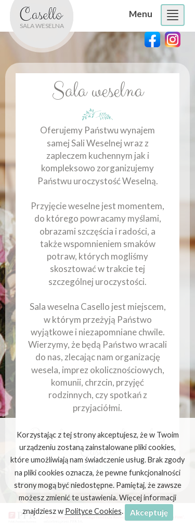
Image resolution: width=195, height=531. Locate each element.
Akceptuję (149, 512)
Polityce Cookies (93, 511)
